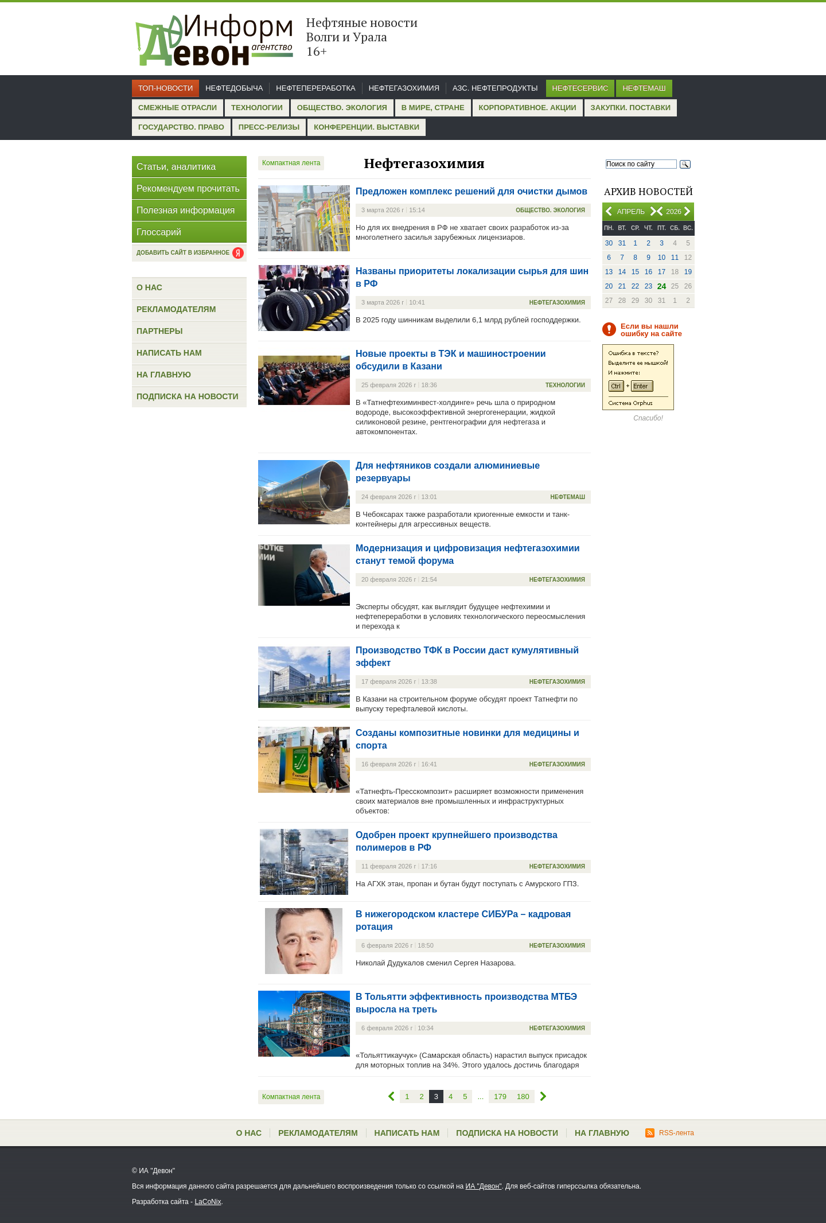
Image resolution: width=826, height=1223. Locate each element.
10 (661, 258)
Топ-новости (165, 88)
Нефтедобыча (234, 88)
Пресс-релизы (269, 127)
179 (500, 1096)
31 (622, 243)
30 (609, 243)
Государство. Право (181, 127)
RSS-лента (669, 1133)
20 (609, 286)
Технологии (257, 107)
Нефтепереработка (315, 88)
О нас (149, 287)
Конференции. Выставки (366, 127)
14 (622, 272)
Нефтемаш (643, 88)
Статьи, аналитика (176, 167)
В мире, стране (433, 107)
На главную (164, 374)
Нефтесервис (580, 88)
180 (523, 1096)
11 (675, 258)
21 (622, 286)
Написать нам (169, 352)
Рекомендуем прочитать (188, 188)
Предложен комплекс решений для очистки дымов (471, 191)
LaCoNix (207, 1202)
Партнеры (159, 331)
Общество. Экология (342, 107)
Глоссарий (159, 232)
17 (661, 272)
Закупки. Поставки (631, 107)
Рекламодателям (176, 309)
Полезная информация (186, 210)
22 (635, 286)
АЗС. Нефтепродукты (495, 88)
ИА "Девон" (484, 1186)
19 (688, 272)
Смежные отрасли (177, 107)
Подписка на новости (188, 396)
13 (609, 272)
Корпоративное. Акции (527, 107)
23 (648, 286)
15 (635, 272)
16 (648, 272)
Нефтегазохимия (404, 88)
